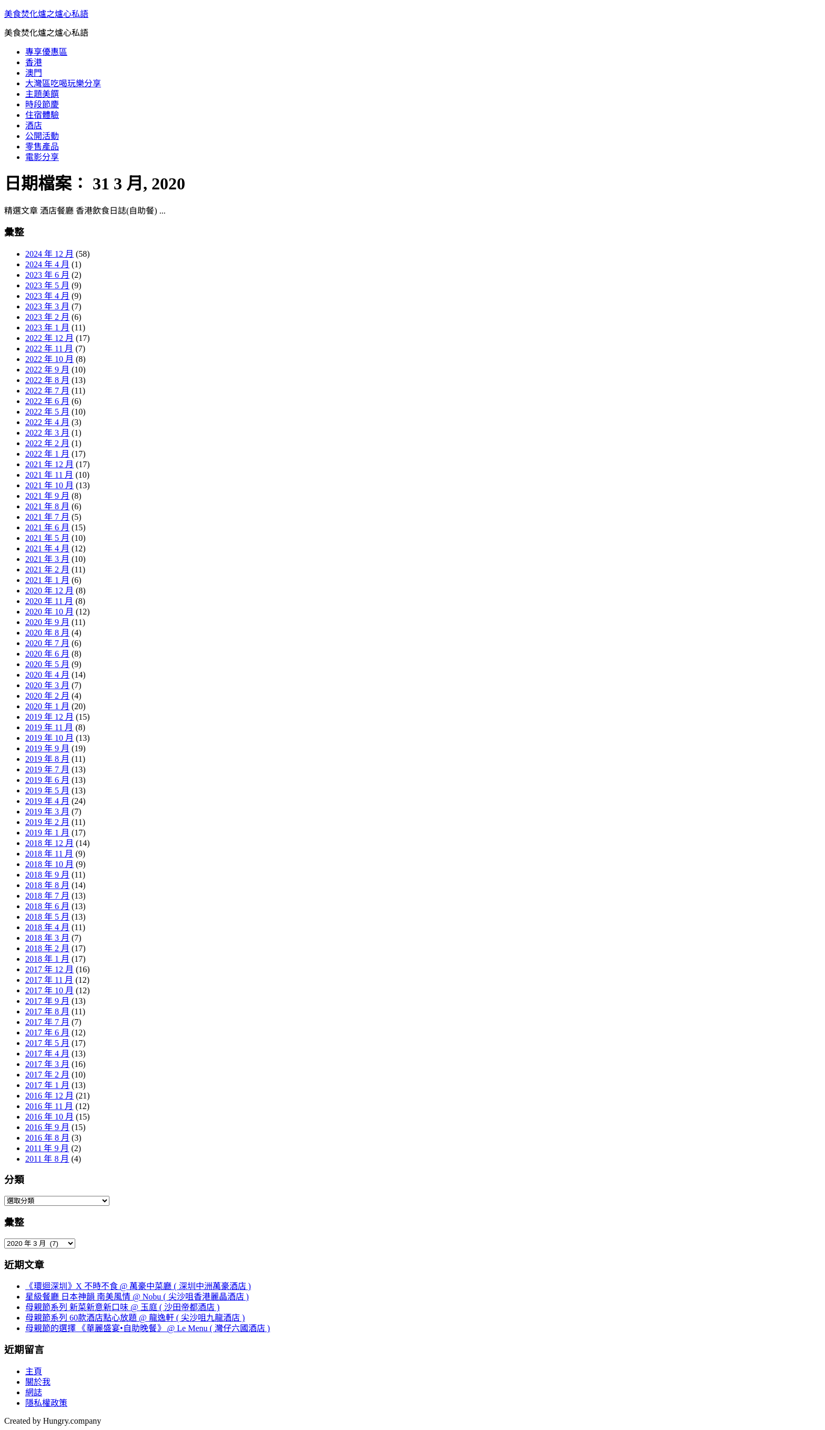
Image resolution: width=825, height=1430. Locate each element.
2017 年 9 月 (47, 1000)
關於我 (38, 1381)
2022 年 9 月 (47, 369)
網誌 (33, 1392)
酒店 (33, 125)
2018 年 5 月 (47, 916)
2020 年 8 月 (47, 632)
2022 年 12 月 (49, 338)
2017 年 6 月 (47, 1032)
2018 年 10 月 (49, 864)
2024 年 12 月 (49, 253)
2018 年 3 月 (47, 937)
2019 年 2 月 (47, 822)
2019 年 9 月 (47, 748)
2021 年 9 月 (47, 495)
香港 (33, 62)
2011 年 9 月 (47, 1148)
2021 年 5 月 (47, 537)
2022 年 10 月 (49, 359)
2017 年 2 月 (47, 1074)
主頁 (33, 1371)
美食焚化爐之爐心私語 (46, 13)
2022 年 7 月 (47, 390)
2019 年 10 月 (49, 737)
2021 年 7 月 (47, 516)
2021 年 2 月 (47, 569)
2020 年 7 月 (47, 643)
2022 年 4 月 (47, 422)
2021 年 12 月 (49, 464)
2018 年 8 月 (47, 885)
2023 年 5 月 (47, 285)
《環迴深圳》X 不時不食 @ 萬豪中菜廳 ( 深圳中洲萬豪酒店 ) (138, 1286)
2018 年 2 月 (47, 948)
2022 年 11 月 (49, 348)
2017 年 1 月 (47, 1085)
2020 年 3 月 (47, 685)
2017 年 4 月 (47, 1053)
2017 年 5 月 (47, 1043)
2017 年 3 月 (47, 1064)
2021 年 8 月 (47, 506)
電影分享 (42, 157)
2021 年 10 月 (49, 485)
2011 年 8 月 (47, 1158)
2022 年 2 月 (47, 443)
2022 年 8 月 (47, 380)
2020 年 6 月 (47, 653)
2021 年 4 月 (47, 548)
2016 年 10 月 (49, 1116)
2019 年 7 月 (47, 769)
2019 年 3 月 (47, 811)
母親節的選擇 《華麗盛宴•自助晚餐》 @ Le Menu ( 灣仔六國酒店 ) (147, 1328)
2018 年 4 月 (47, 927)
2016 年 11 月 (49, 1106)
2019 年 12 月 (49, 716)
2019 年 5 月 (47, 790)
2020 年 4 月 (47, 674)
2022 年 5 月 (47, 411)
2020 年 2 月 (47, 695)
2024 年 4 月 (47, 264)
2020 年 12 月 (49, 590)
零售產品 (42, 146)
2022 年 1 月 (47, 453)
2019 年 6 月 (47, 780)
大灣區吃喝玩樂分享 (63, 83)
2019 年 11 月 (49, 727)
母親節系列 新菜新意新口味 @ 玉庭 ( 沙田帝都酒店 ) (122, 1307)
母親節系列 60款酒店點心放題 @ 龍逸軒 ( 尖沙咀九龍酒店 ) (135, 1317)
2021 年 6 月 (47, 527)
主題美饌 (42, 93)
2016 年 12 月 (49, 1095)
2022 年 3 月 (47, 432)
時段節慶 (42, 104)
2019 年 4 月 (47, 801)
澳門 (33, 72)
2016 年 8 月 (47, 1137)
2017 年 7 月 (47, 1022)
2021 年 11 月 (49, 474)
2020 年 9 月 (47, 622)
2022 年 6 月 (47, 401)
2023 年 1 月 (47, 327)
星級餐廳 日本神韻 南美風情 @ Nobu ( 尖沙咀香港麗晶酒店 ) (137, 1296)
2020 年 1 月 (47, 706)
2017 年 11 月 (49, 979)
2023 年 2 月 (47, 317)
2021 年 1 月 (47, 580)
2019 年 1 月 (47, 832)
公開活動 (42, 136)
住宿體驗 (42, 114)
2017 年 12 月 (49, 969)
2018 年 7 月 (47, 895)
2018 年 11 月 (49, 853)
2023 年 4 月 (47, 295)
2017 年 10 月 (49, 990)
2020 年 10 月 (49, 611)
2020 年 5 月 (47, 664)
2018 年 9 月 (47, 874)
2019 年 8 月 (47, 758)
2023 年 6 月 (47, 274)
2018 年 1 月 (47, 958)
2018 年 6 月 (47, 906)
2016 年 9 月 (47, 1127)
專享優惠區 (46, 51)
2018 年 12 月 (49, 843)
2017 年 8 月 (47, 1011)
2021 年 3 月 (47, 559)
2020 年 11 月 (49, 601)
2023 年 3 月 (47, 306)
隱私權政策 (46, 1402)
